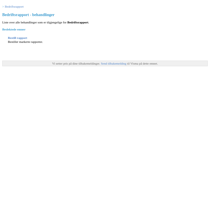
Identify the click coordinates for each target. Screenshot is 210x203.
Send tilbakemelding (114, 63)
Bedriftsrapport (14, 6)
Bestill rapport (17, 37)
